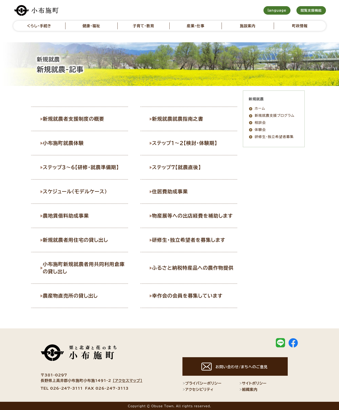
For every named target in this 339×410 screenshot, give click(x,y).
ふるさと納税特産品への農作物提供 (195, 267)
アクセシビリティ (198, 389)
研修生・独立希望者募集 (274, 136)
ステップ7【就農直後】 (179, 166)
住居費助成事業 (172, 191)
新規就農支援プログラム (275, 115)
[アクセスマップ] (127, 380)
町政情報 (300, 26)
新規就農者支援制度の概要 (76, 118)
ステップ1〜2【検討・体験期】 (187, 142)
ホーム (260, 108)
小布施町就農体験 (66, 142)
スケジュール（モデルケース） (77, 191)
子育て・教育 (143, 26)
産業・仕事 (195, 26)
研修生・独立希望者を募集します (191, 239)
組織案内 (248, 389)
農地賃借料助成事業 (68, 215)
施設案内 (247, 26)
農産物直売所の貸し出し (73, 295)
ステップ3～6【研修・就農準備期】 (83, 166)
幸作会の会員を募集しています (190, 295)
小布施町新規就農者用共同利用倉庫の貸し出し (86, 267)
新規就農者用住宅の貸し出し (78, 239)
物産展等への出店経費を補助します (195, 215)
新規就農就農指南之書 (180, 118)
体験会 (260, 129)
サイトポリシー (253, 383)
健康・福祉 (91, 26)
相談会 (260, 122)
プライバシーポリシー (202, 383)
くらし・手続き (39, 26)
